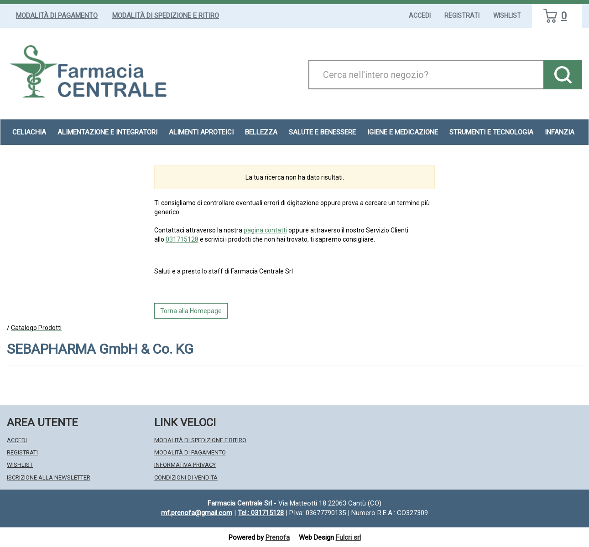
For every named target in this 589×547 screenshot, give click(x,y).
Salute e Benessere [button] (322, 132)
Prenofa (278, 537)
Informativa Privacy (185, 464)
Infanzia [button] (559, 132)
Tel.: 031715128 (261, 513)
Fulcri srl (348, 537)
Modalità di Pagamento (57, 15)
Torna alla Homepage (191, 311)
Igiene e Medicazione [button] (402, 132)
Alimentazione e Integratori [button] (107, 132)
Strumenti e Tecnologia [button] (491, 132)
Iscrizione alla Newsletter (48, 477)
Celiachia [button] (29, 132)
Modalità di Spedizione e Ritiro (165, 15)
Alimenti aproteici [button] (201, 132)
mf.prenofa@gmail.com (196, 513)
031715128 (182, 239)
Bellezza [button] (261, 132)
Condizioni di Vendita (186, 477)
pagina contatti (265, 230)
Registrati (462, 15)
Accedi (420, 15)
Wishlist (507, 15)
